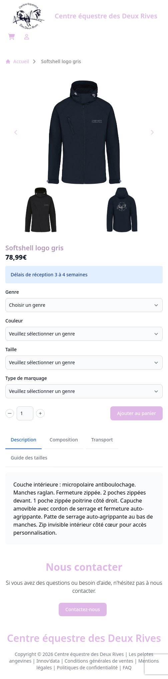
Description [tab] (23, 439)
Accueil (17, 61)
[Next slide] (152, 132)
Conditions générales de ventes (99, 661)
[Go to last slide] (16, 132)
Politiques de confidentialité (87, 667)
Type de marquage (26, 378)
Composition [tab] (64, 439)
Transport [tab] (102, 439)
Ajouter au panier (136, 413)
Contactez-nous (82, 609)
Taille (11, 349)
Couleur (14, 320)
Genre (12, 292)
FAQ (127, 667)
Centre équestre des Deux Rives (84, 638)
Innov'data (48, 661)
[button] (41, 210)
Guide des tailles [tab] (29, 457)
